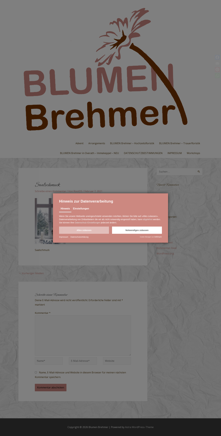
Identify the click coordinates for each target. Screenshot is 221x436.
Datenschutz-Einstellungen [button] (87, 222)
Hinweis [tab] (65, 208)
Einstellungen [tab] (81, 208)
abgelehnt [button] (147, 219)
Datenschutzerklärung (79, 237)
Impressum (63, 237)
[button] (84, 230)
